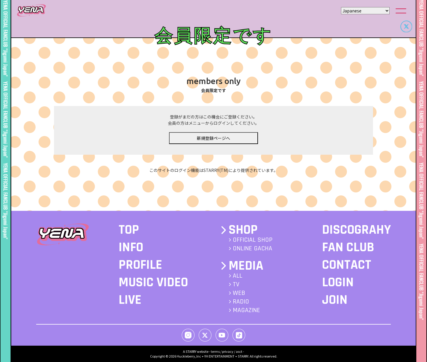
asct (239, 351)
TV (236, 284)
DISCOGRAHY (356, 229)
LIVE (130, 300)
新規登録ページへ (213, 138)
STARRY (191, 351)
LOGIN (338, 282)
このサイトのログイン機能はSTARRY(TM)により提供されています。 (213, 170)
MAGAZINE (246, 310)
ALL (237, 276)
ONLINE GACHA (252, 248)
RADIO (241, 301)
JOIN (335, 300)
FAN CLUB (348, 247)
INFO (131, 247)
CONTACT (346, 265)
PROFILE (140, 265)
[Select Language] (365, 10)
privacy (227, 351)
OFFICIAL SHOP (253, 240)
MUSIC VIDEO (153, 282)
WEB (239, 293)
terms (215, 351)
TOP (129, 229)
